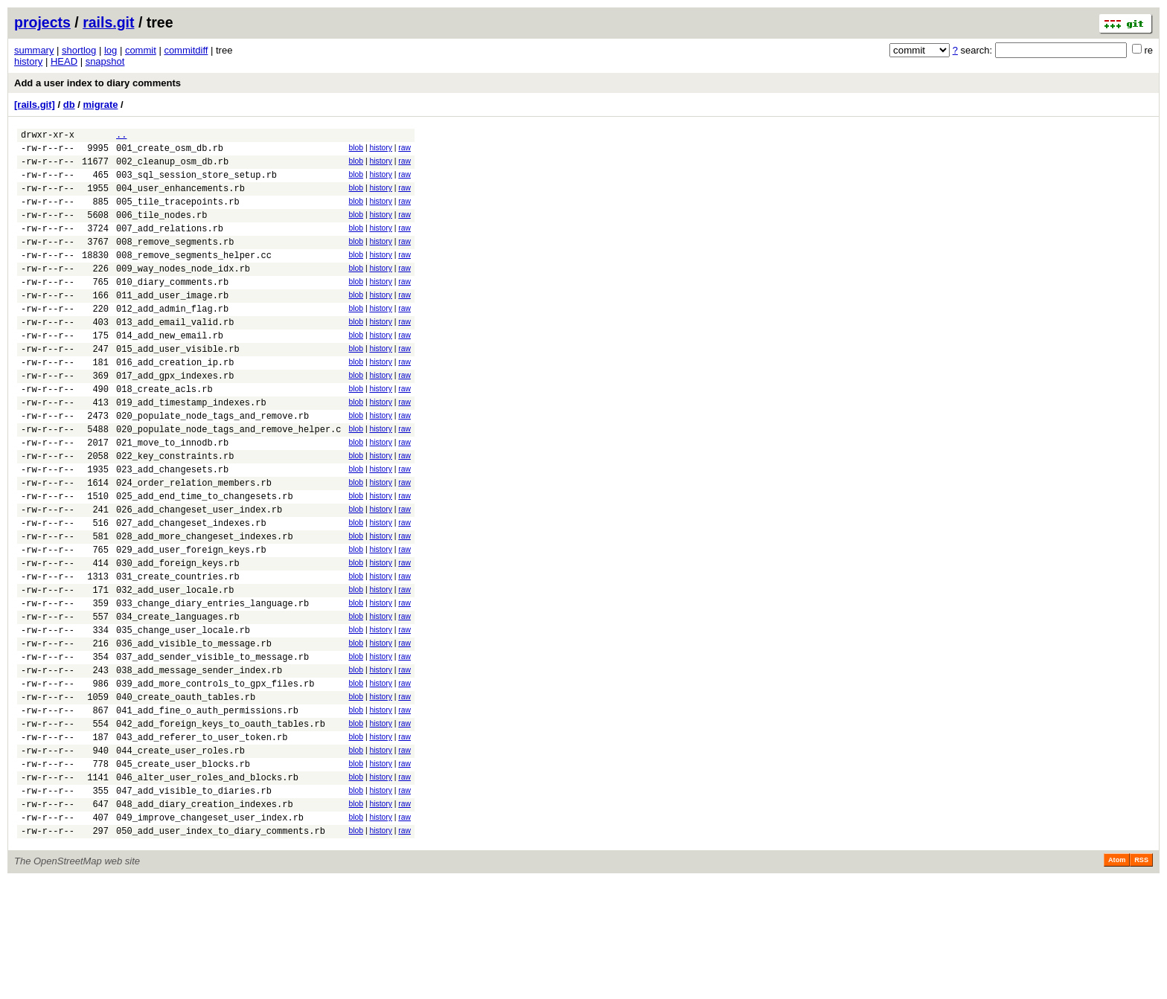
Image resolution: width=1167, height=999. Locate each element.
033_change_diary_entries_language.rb (212, 683)
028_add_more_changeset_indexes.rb (204, 605)
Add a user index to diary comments (97, 83)
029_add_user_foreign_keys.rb (191, 620)
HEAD (64, 61)
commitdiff (186, 50)
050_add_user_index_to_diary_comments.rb (220, 948)
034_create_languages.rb (178, 699)
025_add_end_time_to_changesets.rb (204, 558)
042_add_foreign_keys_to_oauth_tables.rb (220, 823)
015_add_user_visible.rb (178, 386)
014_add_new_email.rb (169, 370)
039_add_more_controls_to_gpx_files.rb (215, 777)
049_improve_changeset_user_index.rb (210, 933)
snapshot (105, 61)
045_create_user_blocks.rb (183, 870)
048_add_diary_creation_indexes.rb (204, 917)
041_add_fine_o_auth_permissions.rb (207, 808)
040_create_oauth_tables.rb (185, 792)
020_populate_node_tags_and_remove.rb (212, 464)
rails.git (108, 22)
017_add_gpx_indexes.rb (175, 417)
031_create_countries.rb (178, 652)
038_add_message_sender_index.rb (199, 761)
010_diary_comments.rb (172, 308)
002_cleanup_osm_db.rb (172, 167)
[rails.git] (34, 104)
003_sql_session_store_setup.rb (196, 183)
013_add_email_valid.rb (175, 355)
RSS (1141, 978)
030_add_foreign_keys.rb (178, 636)
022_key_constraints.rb (175, 511)
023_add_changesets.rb (172, 527)
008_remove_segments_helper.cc (194, 277)
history (28, 61)
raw (404, 150)
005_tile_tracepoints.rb (178, 214)
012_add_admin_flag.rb (172, 339)
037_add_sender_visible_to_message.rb (212, 745)
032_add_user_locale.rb (175, 667)
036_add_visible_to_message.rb (194, 730)
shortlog (79, 50)
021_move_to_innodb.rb (172, 495)
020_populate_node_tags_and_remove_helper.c (228, 480)
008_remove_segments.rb (175, 261)
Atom (1116, 978)
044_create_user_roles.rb (180, 855)
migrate (100, 104)
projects (42, 22)
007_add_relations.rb (169, 246)
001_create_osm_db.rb (169, 152)
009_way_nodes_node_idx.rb (183, 292)
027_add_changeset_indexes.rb (191, 589)
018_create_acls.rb (164, 433)
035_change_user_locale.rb (183, 714)
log (110, 50)
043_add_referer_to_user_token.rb (201, 839)
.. (121, 136)
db (69, 104)
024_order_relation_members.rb (194, 542)
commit (140, 50)
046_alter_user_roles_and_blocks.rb (207, 886)
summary (34, 50)
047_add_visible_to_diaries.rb (194, 902)
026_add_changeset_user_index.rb (199, 574)
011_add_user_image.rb (172, 324)
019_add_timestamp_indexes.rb (191, 449)
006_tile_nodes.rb (161, 230)
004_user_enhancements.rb (180, 199)
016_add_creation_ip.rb (175, 402)
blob (355, 150)
